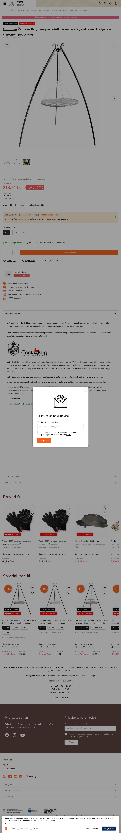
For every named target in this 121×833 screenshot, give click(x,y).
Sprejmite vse (109, 828)
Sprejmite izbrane (91, 828)
